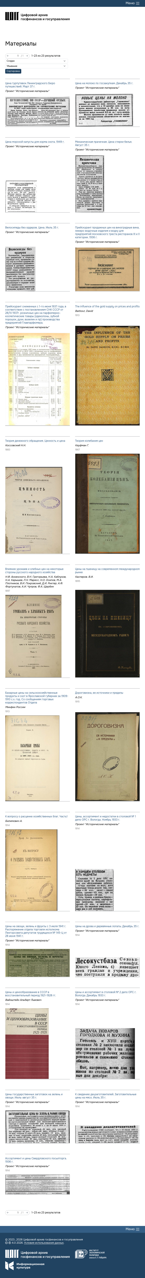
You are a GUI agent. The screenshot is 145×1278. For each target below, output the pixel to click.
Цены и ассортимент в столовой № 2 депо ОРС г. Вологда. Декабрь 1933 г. (105, 993)
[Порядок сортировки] (36, 66)
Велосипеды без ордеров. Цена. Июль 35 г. (32, 227)
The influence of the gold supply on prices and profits (107, 306)
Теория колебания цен (89, 440)
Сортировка (13, 71)
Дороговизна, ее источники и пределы (99, 692)
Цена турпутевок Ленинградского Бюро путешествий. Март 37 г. (30, 85)
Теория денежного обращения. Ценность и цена (35, 440)
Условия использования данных (44, 1242)
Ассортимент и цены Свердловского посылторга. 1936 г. (36, 1160)
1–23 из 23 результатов (45, 55)
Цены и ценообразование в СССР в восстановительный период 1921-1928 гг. (30, 993)
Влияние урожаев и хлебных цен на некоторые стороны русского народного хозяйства (34, 570)
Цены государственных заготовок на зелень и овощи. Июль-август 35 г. (34, 1096)
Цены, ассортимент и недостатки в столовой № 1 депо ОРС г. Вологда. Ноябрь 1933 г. (105, 818)
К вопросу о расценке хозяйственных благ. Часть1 (36, 816)
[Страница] (15, 56)
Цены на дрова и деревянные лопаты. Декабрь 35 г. (107, 926)
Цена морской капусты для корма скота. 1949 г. (34, 141)
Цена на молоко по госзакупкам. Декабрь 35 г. (104, 83)
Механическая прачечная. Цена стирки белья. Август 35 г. (103, 143)
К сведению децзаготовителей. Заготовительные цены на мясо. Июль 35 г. (105, 1096)
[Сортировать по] (36, 61)
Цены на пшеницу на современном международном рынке (107, 570)
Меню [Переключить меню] (133, 3)
